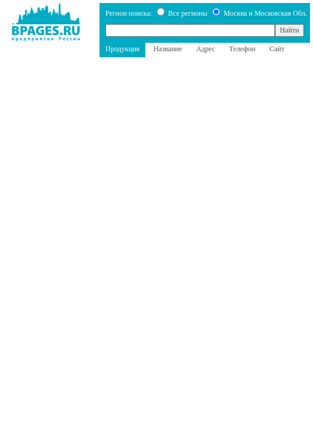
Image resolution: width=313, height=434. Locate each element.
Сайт (277, 49)
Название (167, 49)
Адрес (205, 49)
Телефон (242, 49)
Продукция (123, 49)
